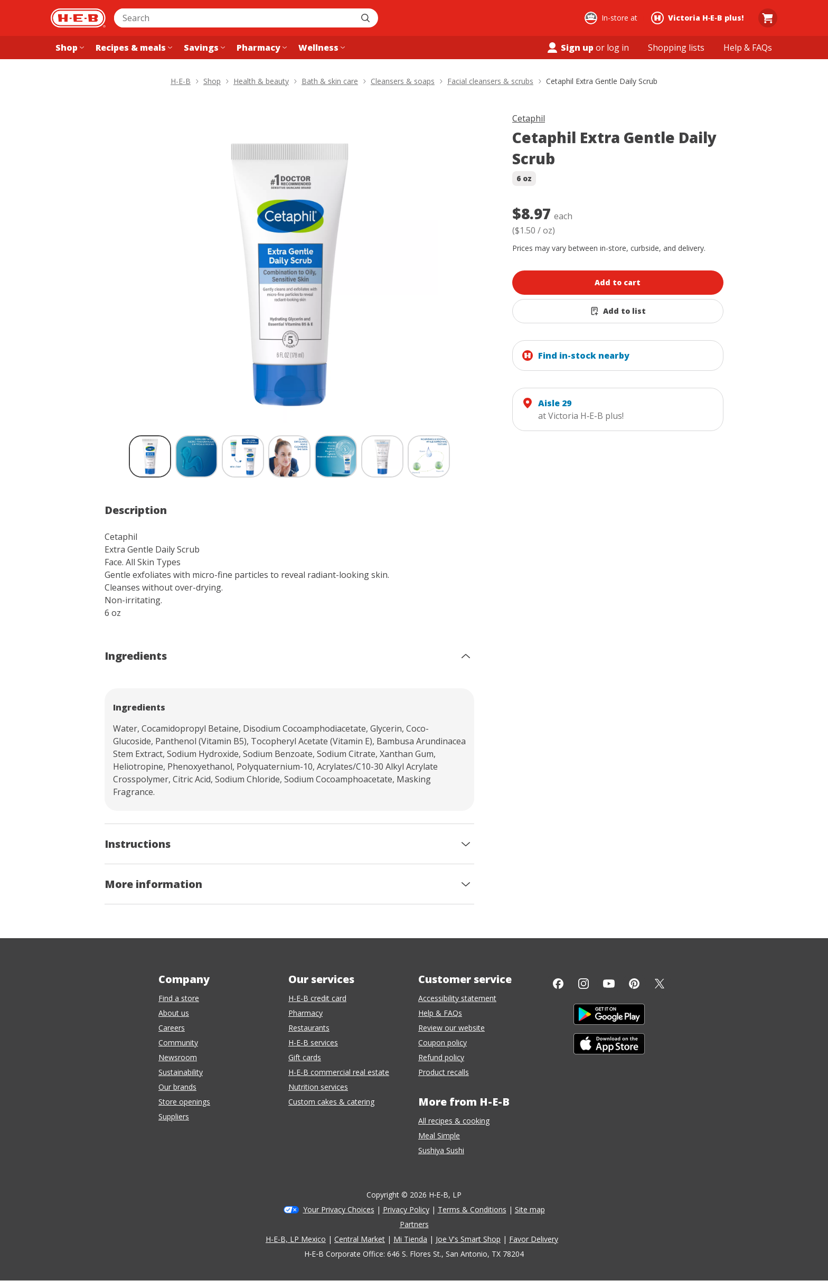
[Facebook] (558, 983)
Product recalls (443, 1072)
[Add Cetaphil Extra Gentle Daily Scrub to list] (617, 311)
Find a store (178, 998)
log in (618, 47)
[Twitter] (659, 983)
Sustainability (180, 1072)
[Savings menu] (203, 48)
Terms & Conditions (472, 1209)
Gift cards (304, 1057)
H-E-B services (313, 1042)
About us (173, 1013)
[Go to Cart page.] (767, 17)
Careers (171, 1028)
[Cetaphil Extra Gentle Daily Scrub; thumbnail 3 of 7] (243, 456)
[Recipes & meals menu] (133, 48)
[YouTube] (608, 983)
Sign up (570, 47)
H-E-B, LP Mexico (296, 1239)
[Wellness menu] (320, 48)
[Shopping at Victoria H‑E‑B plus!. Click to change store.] (699, 17)
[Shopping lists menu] (676, 48)
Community (178, 1042)
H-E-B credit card (317, 998)
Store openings (184, 1102)
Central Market (359, 1239)
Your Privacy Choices (338, 1209)
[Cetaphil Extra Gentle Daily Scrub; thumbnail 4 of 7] (289, 456)
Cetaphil (528, 118)
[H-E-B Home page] (78, 17)
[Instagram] (583, 983)
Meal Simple (439, 1135)
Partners (414, 1224)
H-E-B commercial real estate (338, 1072)
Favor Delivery (533, 1239)
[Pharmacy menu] (260, 48)
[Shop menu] (69, 48)
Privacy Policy (406, 1209)
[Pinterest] (634, 983)
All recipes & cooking (454, 1121)
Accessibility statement (457, 998)
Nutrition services (318, 1087)
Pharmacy (305, 1013)
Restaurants (309, 1028)
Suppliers (173, 1116)
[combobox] (234, 17)
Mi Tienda (410, 1239)
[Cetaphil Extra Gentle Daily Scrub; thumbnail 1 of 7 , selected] (150, 456)
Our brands (177, 1087)
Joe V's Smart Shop (468, 1239)
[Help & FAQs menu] (747, 48)
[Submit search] (366, 17)
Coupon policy (442, 1042)
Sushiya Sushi (441, 1150)
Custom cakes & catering (331, 1102)
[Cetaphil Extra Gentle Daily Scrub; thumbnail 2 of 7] (196, 456)
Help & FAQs (440, 1013)
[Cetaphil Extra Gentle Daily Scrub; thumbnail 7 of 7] (429, 456)
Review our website (451, 1028)
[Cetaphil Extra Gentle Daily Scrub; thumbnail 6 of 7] (382, 456)
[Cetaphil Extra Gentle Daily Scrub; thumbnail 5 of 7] (336, 456)
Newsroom (177, 1057)
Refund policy (441, 1057)
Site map (530, 1209)
